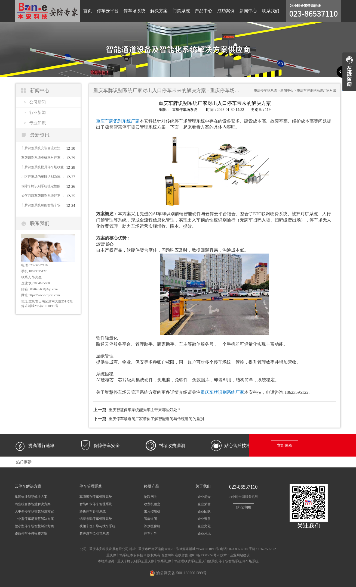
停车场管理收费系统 (182, 561)
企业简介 (204, 496)
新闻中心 (248, 10)
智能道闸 (150, 518)
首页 (87, 10)
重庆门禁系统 (208, 561)
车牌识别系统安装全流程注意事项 (42, 148)
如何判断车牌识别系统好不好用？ (42, 196)
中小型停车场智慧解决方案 (34, 518)
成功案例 (226, 10)
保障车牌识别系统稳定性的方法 (42, 186)
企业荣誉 (204, 504)
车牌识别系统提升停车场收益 (42, 167)
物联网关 (150, 496)
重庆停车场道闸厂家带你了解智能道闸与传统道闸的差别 (156, 419)
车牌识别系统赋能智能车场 (40, 205)
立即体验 (284, 445)
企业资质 (204, 518)
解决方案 (159, 10)
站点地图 (243, 507)
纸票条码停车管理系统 (95, 518)
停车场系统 (134, 10)
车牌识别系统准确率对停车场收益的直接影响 (42, 158)
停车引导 (150, 533)
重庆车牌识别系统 (130, 561)
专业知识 (37, 123)
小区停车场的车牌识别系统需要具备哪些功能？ (42, 177)
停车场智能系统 (230, 561)
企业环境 (204, 533)
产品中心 (203, 10)
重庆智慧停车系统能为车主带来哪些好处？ (145, 410)
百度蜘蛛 (167, 555)
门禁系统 (181, 10)
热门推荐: (24, 462)
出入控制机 (152, 511)
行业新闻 (37, 112)
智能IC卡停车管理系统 (95, 504)
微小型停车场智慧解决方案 (34, 526)
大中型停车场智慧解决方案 (34, 511)
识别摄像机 (152, 526)
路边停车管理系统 (92, 511)
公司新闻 (37, 102)
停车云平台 (108, 10)
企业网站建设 (240, 555)
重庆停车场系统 (265, 90)
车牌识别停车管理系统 (95, 496)
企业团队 (204, 511)
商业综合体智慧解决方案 (33, 504)
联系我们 (270, 10)
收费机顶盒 (152, 504)
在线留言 (181, 555)
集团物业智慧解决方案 (31, 496)
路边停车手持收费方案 (31, 533)
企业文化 (204, 526)
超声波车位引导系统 (94, 533)
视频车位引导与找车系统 (97, 526)
